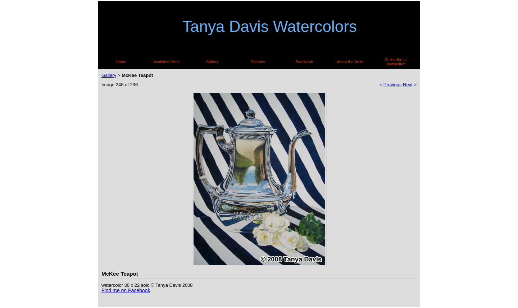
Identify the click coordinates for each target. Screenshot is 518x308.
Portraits (257, 62)
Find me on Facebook (125, 290)
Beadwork (304, 62)
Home (121, 62)
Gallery (212, 62)
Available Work (166, 62)
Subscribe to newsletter (396, 62)
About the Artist (350, 62)
